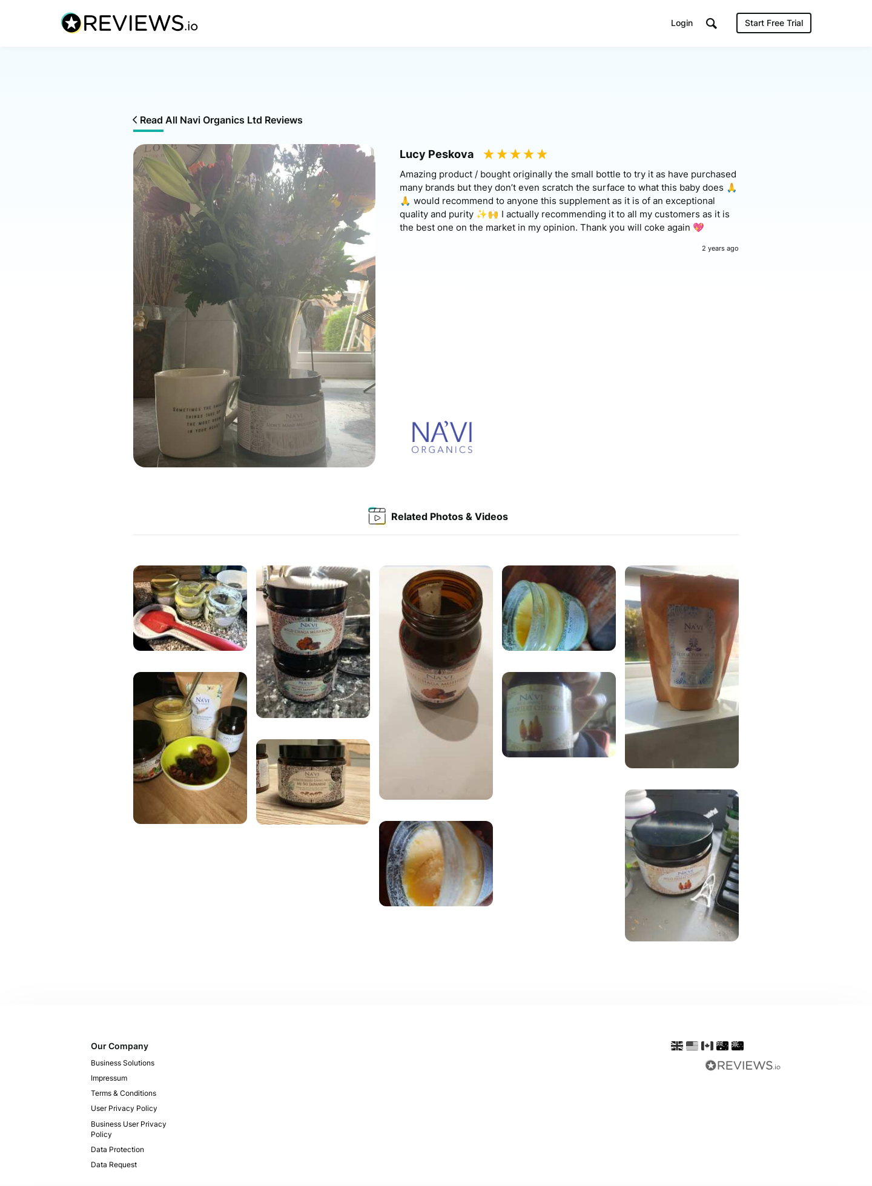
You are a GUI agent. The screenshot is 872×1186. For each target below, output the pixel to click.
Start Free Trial (774, 24)
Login (682, 24)
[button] (711, 24)
